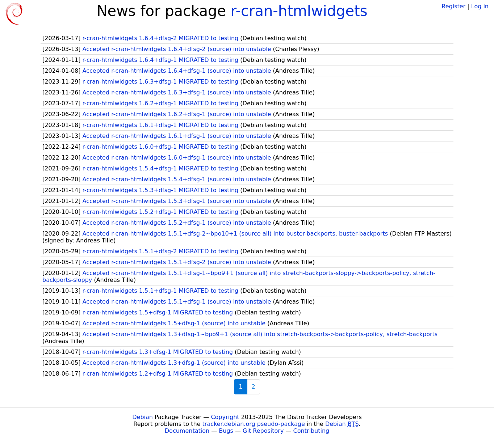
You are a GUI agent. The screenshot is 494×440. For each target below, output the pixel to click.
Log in (480, 6)
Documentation (187, 430)
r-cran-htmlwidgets (299, 11)
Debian (142, 417)
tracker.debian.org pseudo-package (253, 423)
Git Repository (263, 430)
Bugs (226, 430)
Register (453, 6)
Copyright (225, 417)
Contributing (311, 430)
